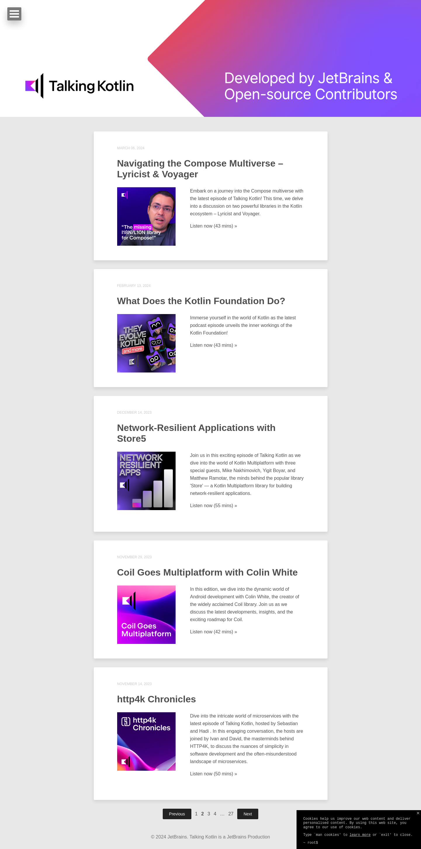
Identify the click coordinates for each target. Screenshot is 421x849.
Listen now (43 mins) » (213, 225)
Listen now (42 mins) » (213, 631)
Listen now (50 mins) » (213, 773)
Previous (177, 814)
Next (248, 814)
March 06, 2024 (131, 148)
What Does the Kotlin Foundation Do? (201, 301)
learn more (359, 835)
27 (230, 813)
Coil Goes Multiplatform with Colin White (207, 572)
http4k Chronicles (156, 699)
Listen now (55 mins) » (213, 505)
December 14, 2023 (134, 412)
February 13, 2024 (134, 286)
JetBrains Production (248, 836)
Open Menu (14, 13)
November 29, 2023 (134, 557)
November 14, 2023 (134, 684)
